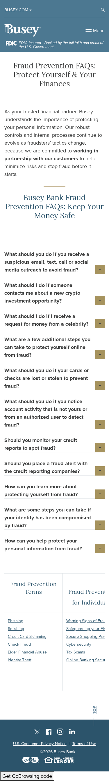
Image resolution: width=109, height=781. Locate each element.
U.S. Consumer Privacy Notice (40, 743)
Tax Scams (75, 652)
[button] (54, 262)
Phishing (15, 620)
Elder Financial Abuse (27, 652)
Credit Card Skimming (27, 636)
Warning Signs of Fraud (87, 620)
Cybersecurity (78, 644)
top (94, 710)
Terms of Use (84, 743)
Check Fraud (19, 644)
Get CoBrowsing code (27, 776)
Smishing (16, 628)
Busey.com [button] (16, 9)
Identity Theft (19, 660)
